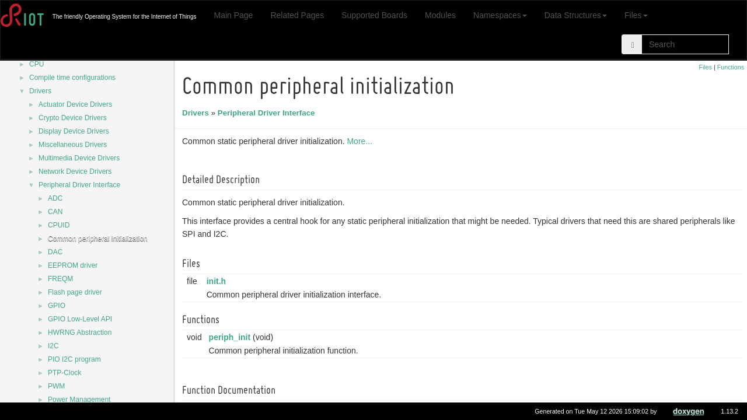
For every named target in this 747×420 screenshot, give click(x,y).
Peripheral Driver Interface (79, 185)
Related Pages (297, 15)
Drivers (40, 91)
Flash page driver (75, 292)
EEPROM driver (72, 265)
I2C (53, 346)
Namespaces (500, 15)
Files (636, 15)
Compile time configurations (72, 78)
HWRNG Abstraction (79, 332)
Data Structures (575, 15)
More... (361, 141)
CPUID (58, 225)
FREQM (60, 279)
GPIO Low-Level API (80, 319)
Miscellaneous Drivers (73, 145)
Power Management (79, 400)
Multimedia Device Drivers (79, 158)
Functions (730, 67)
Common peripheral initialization (98, 239)
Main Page (233, 15)
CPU (36, 64)
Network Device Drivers (75, 171)
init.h (218, 281)
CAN (55, 212)
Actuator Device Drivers (75, 104)
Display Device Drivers (74, 131)
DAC (55, 252)
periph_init (232, 337)
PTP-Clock (64, 373)
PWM (56, 386)
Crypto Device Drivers (73, 118)
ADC (55, 198)
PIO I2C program (74, 359)
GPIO (56, 306)
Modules (440, 15)
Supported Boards (374, 15)
